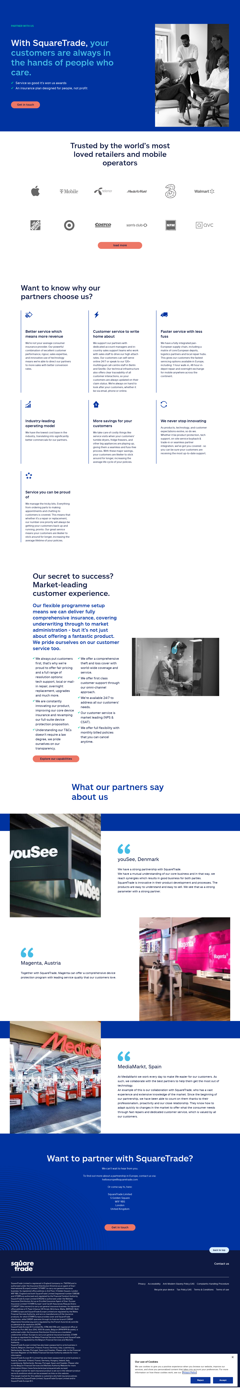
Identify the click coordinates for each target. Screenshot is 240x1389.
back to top (219, 1250)
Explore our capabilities (56, 758)
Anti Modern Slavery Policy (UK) (178, 1283)
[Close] (232, 1357)
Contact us (221, 1263)
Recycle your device (164, 1289)
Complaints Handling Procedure (213, 1283)
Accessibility (154, 1283)
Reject (200, 1380)
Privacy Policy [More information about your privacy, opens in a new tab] (189, 1372)
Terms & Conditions (204, 1289)
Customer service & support (209, 8)
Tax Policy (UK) (184, 1289)
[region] (184, 1370)
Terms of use (222, 1289)
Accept (223, 1380)
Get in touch (25, 104)
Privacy (141, 1283)
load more (120, 245)
